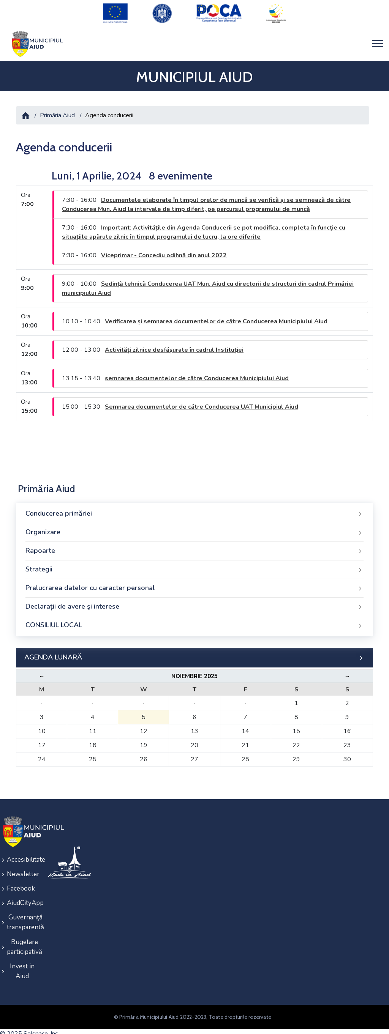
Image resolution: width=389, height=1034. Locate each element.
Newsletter (22, 868)
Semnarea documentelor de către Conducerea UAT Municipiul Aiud (201, 402)
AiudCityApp (22, 895)
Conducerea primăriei (194, 509)
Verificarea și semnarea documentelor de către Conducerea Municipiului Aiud (216, 317)
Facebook (21, 882)
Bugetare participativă (22, 938)
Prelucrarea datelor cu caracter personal (194, 584)
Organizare (194, 528)
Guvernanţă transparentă (22, 914)
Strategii (194, 565)
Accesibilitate (22, 854)
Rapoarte (194, 546)
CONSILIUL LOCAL (194, 621)
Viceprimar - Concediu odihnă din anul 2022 (164, 251)
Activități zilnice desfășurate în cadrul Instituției (174, 345)
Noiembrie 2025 (194, 671)
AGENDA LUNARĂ (194, 653)
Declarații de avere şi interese (194, 602)
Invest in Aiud (22, 961)
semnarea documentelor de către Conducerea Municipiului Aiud (197, 374)
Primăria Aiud (57, 111)
